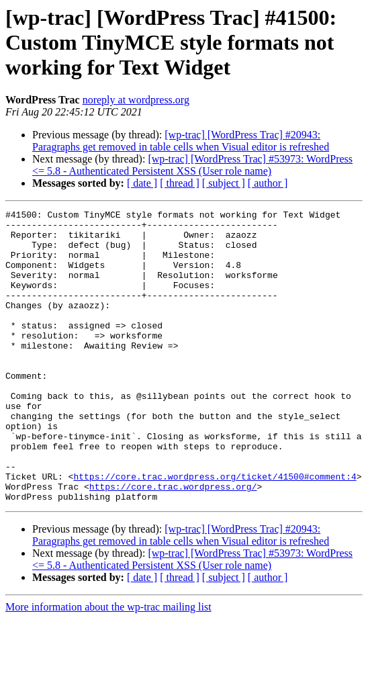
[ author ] (268, 183)
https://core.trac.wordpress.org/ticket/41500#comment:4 (214, 531)
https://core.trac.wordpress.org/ (173, 543)
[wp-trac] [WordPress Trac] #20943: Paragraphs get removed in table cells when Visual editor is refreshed (180, 140)
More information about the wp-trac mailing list (108, 665)
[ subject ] (223, 183)
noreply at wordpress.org (136, 99)
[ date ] (142, 183)
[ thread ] (179, 183)
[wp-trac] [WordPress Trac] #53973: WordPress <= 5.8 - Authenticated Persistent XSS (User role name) (192, 165)
